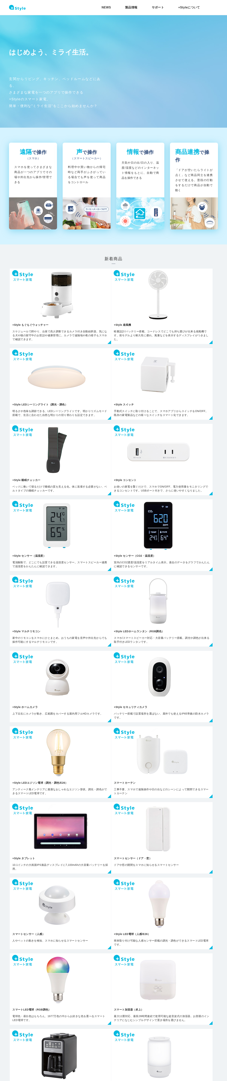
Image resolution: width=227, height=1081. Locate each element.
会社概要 (47, 1060)
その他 (153, 928)
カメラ (73, 934)
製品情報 (131, 7)
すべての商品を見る (113, 883)
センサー (113, 934)
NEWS (106, 7)
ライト (34, 934)
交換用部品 (192, 928)
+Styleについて (189, 7)
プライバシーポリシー (20, 1060)
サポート (158, 7)
